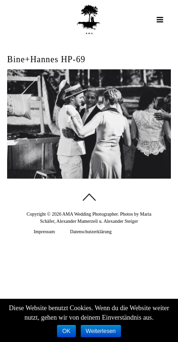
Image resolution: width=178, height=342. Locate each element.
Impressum (44, 231)
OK (66, 331)
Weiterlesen (101, 331)
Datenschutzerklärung (91, 231)
